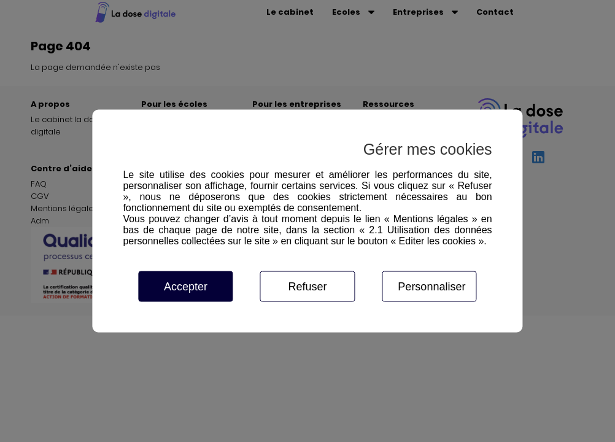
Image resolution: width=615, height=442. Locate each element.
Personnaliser (431, 287)
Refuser (307, 287)
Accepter (185, 287)
